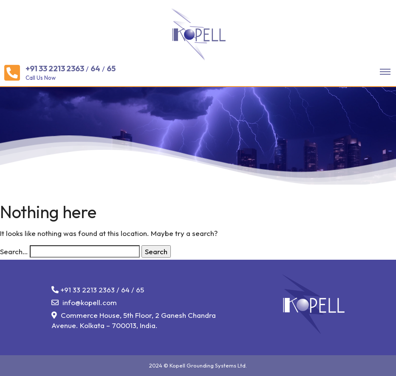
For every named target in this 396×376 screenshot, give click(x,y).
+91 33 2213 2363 (54, 69)
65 (111, 69)
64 (95, 69)
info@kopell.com (84, 302)
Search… (14, 251)
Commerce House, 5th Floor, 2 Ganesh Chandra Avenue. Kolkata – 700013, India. (133, 320)
